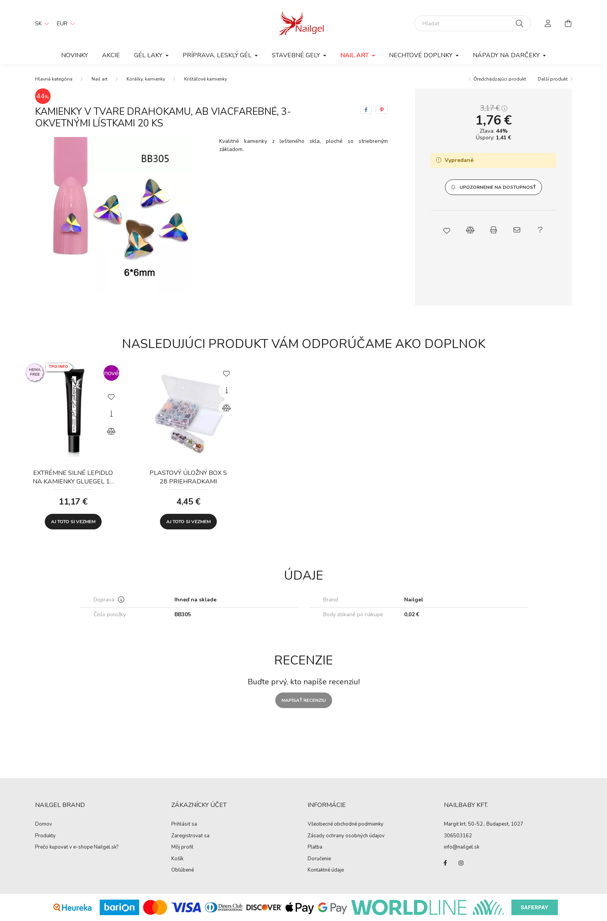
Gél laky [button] (149, 55)
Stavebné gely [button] (297, 55)
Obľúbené (182, 870)
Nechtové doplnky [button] (421, 55)
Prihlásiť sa (184, 824)
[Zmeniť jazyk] (40, 23)
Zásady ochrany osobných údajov (346, 836)
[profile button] (548, 23)
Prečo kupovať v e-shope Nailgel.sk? (76, 847)
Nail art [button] (355, 55)
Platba (315, 847)
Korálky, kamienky (146, 79)
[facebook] (366, 110)
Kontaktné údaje (326, 870)
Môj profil (182, 847)
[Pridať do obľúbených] (111, 396)
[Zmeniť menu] (64, 23)
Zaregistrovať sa (190, 836)
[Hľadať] (472, 23)
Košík (177, 859)
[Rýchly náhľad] (111, 414)
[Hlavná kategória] (53, 79)
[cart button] (568, 23)
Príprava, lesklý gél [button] (218, 55)
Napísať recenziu (304, 700)
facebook (445, 863)
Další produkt (553, 79)
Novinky (74, 55)
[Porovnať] (111, 431)
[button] (493, 187)
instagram (461, 863)
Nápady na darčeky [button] (507, 55)
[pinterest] (382, 110)
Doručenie (319, 859)
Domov (43, 824)
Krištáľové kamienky (205, 79)
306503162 (458, 835)
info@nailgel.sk (461, 847)
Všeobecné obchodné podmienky (346, 824)
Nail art (99, 79)
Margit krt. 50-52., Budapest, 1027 (483, 824)
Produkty (45, 836)
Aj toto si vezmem (73, 522)
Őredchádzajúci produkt (499, 79)
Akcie (111, 55)
